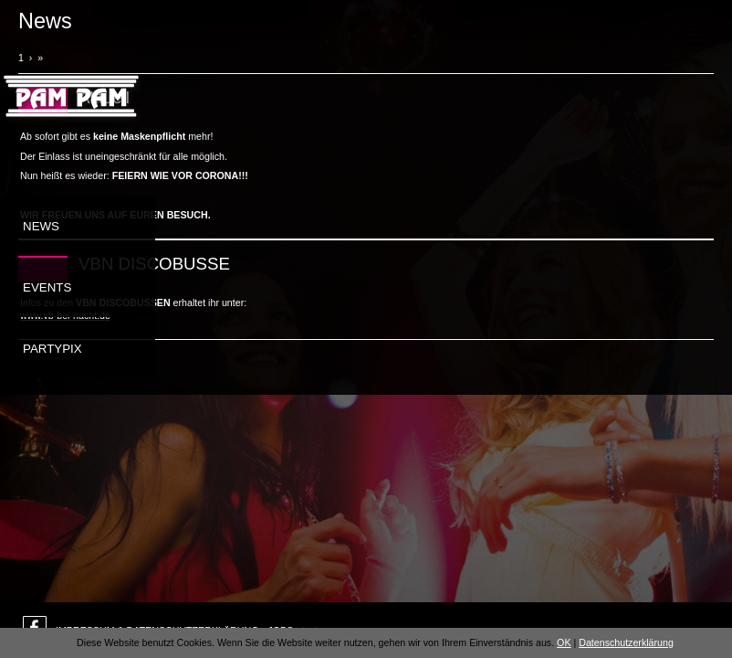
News (41, 226)
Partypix (52, 349)
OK (563, 642)
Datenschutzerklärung (626, 642)
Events (47, 287)
